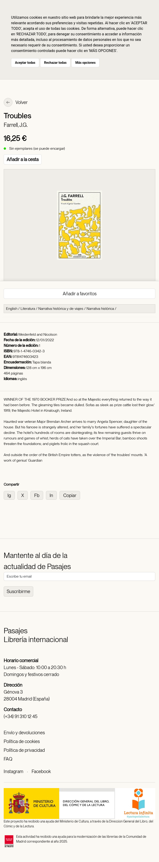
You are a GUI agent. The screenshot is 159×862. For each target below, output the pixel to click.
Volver (16, 103)
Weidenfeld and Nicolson (37, 334)
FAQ (8, 759)
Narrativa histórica (100, 308)
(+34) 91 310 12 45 (20, 716)
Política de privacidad (24, 750)
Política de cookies (22, 741)
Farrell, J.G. (16, 125)
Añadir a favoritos (79, 293)
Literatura (28, 308)
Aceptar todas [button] (25, 62)
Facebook (41, 771)
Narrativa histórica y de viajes (60, 308)
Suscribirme (18, 591)
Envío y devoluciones (24, 732)
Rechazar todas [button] (55, 62)
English (11, 308)
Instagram (13, 771)
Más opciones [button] (85, 62)
